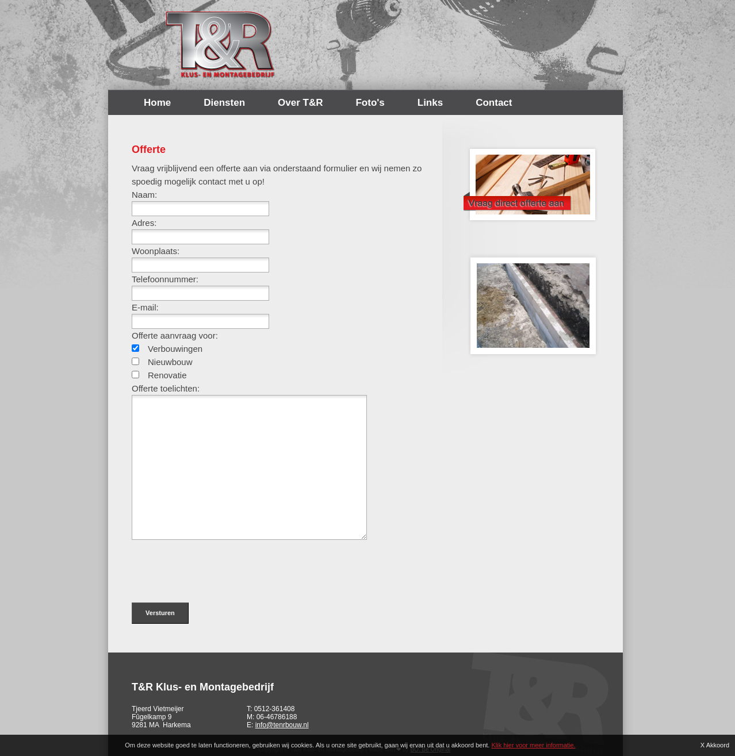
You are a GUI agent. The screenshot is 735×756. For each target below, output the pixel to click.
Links (430, 102)
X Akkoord (714, 745)
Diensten (224, 102)
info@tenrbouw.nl (282, 725)
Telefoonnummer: (165, 279)
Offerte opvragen (529, 181)
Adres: (144, 223)
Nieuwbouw (170, 362)
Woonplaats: (155, 251)
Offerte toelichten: (166, 388)
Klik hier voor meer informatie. (533, 745)
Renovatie (167, 375)
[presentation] (219, 565)
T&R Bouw (220, 44)
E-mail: (145, 307)
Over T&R (300, 102)
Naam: (144, 194)
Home (157, 102)
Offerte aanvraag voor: (175, 335)
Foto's (369, 102)
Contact (494, 102)
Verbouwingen (175, 349)
